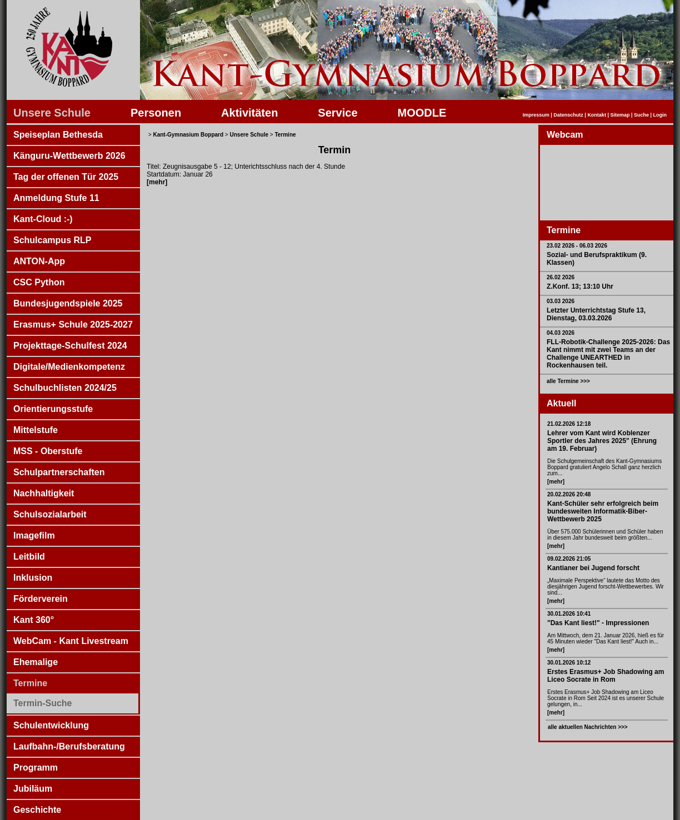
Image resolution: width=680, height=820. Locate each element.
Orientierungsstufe (53, 409)
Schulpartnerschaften (58, 472)
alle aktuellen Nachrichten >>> (588, 727)
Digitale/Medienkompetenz (69, 366)
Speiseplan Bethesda (58, 134)
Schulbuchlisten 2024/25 (65, 388)
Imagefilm (34, 535)
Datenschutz (568, 115)
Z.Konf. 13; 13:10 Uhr (580, 286)
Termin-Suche (42, 703)
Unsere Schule (52, 113)
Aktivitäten (249, 113)
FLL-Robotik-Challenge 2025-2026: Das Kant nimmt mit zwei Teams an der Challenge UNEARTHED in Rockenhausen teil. (608, 353)
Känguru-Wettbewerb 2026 (69, 155)
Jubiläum (32, 788)
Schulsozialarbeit (50, 514)
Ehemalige (35, 662)
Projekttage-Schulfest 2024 (70, 345)
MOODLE (422, 113)
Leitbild (29, 556)
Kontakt (596, 115)
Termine (30, 683)
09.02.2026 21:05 (569, 559)
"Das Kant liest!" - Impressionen (598, 623)
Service (337, 113)
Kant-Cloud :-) (43, 219)
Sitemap (619, 115)
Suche (641, 115)
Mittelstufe (35, 430)
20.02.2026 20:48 (569, 494)
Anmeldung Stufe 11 (56, 198)
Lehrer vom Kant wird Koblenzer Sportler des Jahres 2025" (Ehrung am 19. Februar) (602, 440)
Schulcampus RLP (52, 240)
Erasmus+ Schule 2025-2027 (73, 324)
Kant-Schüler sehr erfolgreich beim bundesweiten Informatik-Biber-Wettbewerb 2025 (602, 511)
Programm (35, 767)
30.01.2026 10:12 (569, 663)
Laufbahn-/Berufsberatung (69, 746)
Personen (156, 113)
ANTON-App (39, 261)
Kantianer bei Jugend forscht (593, 568)
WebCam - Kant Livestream (70, 641)
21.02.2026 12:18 (569, 424)
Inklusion (32, 577)
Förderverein (40, 598)
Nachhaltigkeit (43, 493)
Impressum (536, 115)
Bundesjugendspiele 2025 (68, 303)
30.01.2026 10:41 (569, 614)
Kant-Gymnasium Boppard (188, 135)
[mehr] (555, 482)
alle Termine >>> (568, 381)
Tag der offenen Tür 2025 (65, 177)
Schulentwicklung (51, 725)
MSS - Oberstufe (47, 451)
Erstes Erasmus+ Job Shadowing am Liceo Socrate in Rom (605, 675)
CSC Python (38, 282)
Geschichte (37, 809)
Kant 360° (33, 620)
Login (660, 115)
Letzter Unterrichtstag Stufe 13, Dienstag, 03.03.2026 (596, 314)
